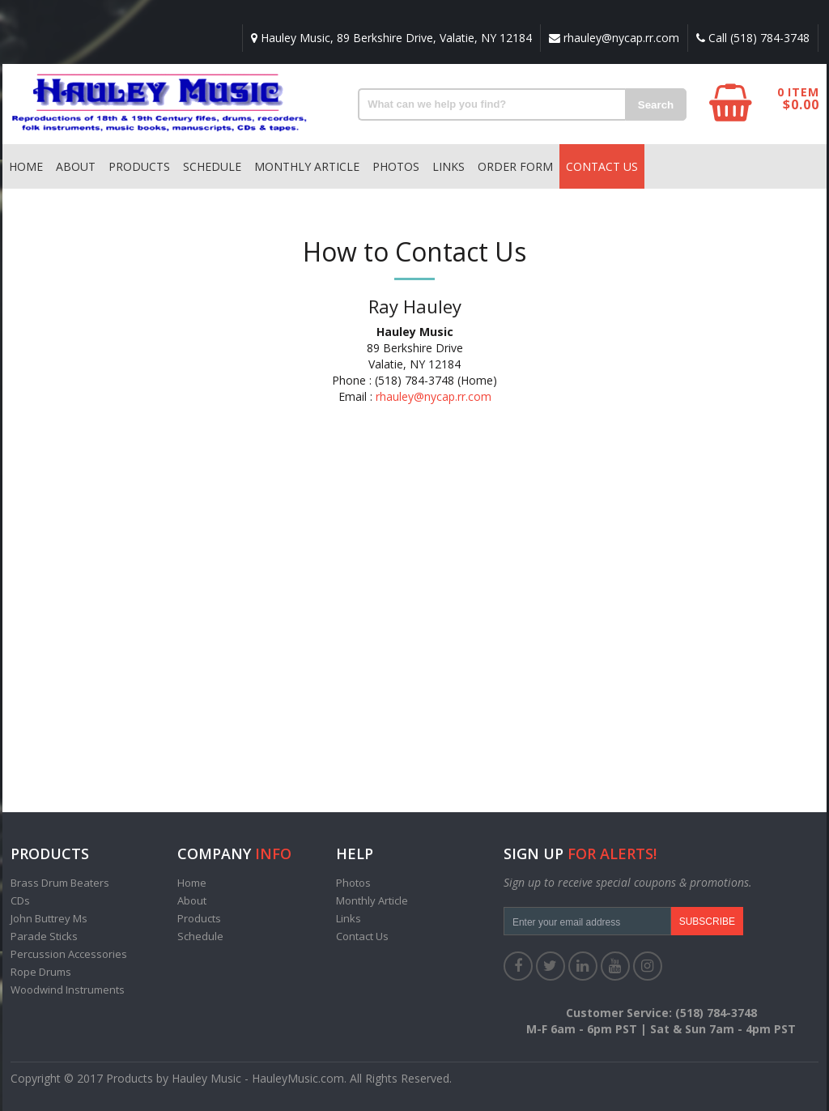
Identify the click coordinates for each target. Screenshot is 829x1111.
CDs (20, 900)
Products (139, 166)
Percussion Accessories (69, 954)
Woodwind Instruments (68, 989)
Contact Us (602, 166)
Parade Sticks (44, 936)
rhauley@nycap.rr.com (614, 37)
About (76, 166)
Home (26, 166)
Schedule (212, 166)
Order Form (515, 166)
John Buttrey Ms (49, 918)
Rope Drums (41, 971)
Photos (395, 166)
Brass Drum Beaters (60, 882)
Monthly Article (306, 166)
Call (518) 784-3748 (753, 37)
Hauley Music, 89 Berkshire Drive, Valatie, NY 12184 (391, 37)
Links (448, 166)
